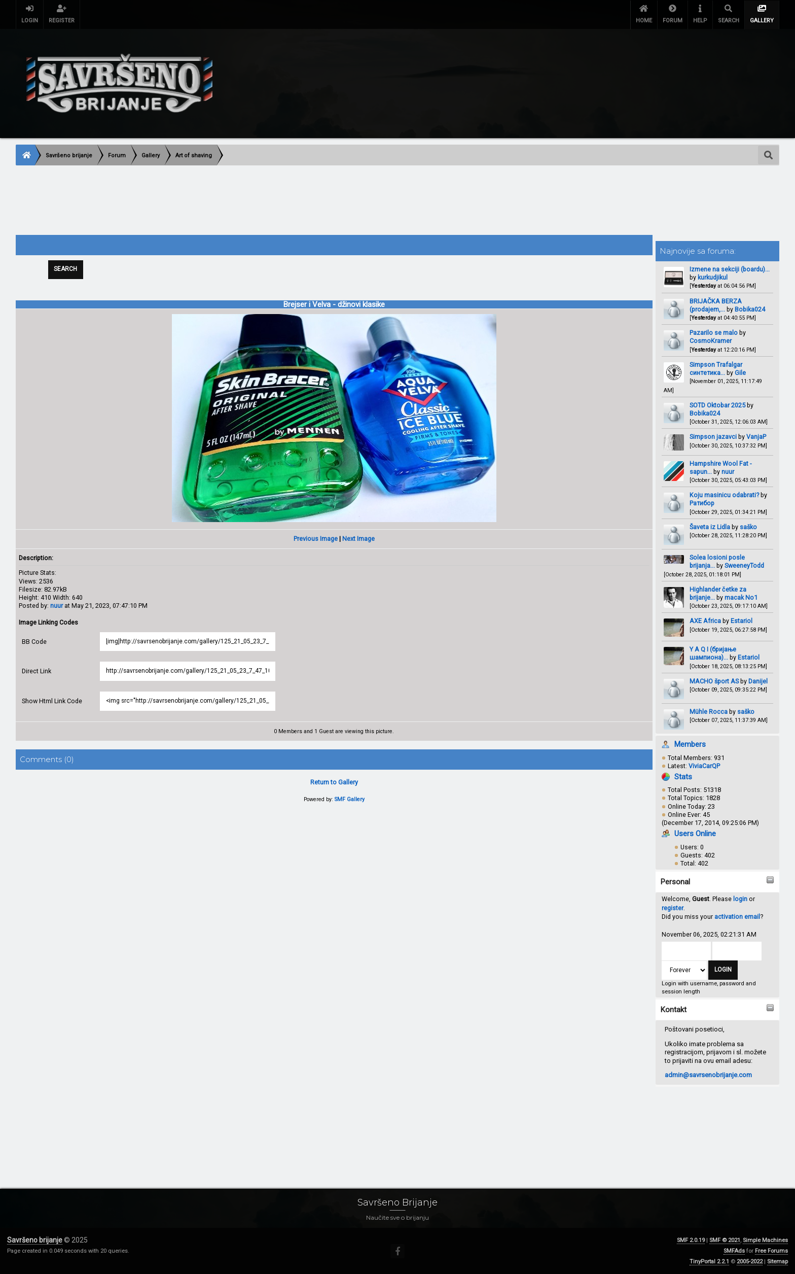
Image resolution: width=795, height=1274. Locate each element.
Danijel (758, 681)
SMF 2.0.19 (691, 1240)
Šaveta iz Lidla (711, 527)
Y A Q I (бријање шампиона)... (713, 653)
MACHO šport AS (714, 681)
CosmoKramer (711, 341)
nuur (727, 471)
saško (748, 527)
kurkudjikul (713, 277)
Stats (683, 776)
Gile (740, 372)
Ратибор (702, 503)
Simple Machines (765, 1240)
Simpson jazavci (713, 436)
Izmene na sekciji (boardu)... (730, 269)
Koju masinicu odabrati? (724, 495)
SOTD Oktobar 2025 (717, 405)
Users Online (695, 833)
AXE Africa (705, 621)
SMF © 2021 (724, 1240)
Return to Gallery (334, 782)
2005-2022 (750, 1261)
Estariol (741, 621)
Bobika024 (750, 309)
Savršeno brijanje (34, 1240)
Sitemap (777, 1261)
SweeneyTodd (744, 565)
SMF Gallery (350, 800)
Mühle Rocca (709, 711)
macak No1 (741, 597)
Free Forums (771, 1251)
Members (690, 744)
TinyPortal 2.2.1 (709, 1261)
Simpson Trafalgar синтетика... (716, 368)
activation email (737, 916)
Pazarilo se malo (714, 332)
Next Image (358, 539)
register (672, 908)
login (740, 899)
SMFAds (734, 1251)
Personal (675, 881)
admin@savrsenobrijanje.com (708, 1075)
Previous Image (316, 539)
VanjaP (756, 436)
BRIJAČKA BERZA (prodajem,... (716, 305)
